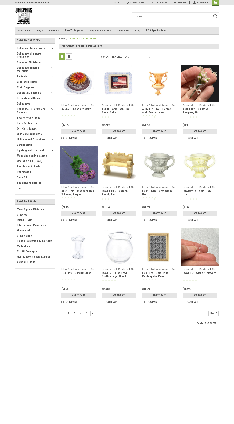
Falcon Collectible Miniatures (34, 241)
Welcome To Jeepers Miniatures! (32, 2)
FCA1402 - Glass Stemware (199, 273)
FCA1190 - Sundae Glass (76, 273)
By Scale (22, 76)
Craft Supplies (25, 87)
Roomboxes (24, 172)
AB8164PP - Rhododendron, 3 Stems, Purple (78, 192)
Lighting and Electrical (30, 150)
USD (116, 2)
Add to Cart (78, 131)
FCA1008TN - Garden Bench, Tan (115, 192)
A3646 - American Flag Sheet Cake (116, 110)
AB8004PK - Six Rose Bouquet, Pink (195, 110)
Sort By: (105, 56)
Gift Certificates (27, 128)
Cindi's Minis (24, 235)
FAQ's (40, 30)
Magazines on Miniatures (32, 155)
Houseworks (24, 230)
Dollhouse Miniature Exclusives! (29, 55)
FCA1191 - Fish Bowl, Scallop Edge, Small (115, 274)
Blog (137, 30)
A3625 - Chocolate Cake (76, 109)
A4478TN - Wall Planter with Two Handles (156, 110)
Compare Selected (206, 323)
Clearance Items (27, 82)
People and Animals (28, 166)
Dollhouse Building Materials (28, 69)
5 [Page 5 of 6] (86, 313)
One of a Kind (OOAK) (29, 161)
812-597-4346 (135, 2)
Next (214, 313)
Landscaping (24, 144)
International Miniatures (31, 225)
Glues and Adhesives (29, 134)
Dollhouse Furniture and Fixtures (31, 110)
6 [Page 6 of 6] (92, 313)
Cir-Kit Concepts (27, 251)
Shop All (22, 177)
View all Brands (26, 262)
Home (62, 39)
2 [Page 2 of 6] (68, 313)
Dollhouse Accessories (31, 48)
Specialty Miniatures (29, 182)
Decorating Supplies (29, 92)
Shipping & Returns (100, 30)
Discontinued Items (28, 98)
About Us (54, 30)
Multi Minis (23, 246)
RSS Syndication (157, 30)
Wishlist (180, 2)
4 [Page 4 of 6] (80, 313)
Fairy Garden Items (28, 123)
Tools (20, 188)
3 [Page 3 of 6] (74, 313)
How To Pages (74, 30)
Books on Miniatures (29, 62)
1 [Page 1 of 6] (62, 313)
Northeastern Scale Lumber (33, 256)
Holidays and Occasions (31, 139)
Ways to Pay (23, 30)
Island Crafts (24, 220)
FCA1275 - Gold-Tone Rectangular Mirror (155, 274)
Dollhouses (23, 103)
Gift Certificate (159, 2)
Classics (22, 214)
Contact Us (123, 30)
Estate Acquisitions (28, 117)
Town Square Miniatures (31, 209)
